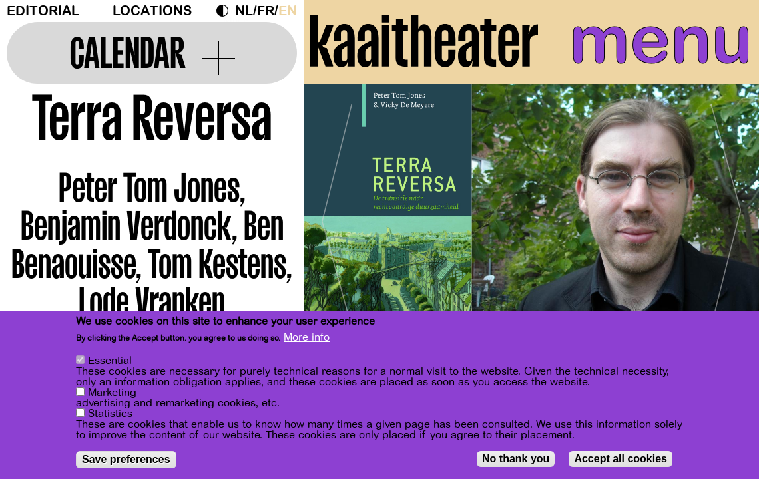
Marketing (112, 392)
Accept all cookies (620, 458)
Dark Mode (225, 11)
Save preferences (126, 459)
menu (660, 40)
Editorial (43, 11)
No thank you (515, 458)
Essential (110, 360)
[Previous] (337, 216)
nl (244, 11)
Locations (152, 11)
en (287, 11)
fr (265, 11)
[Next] (725, 216)
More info (307, 337)
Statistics (110, 413)
